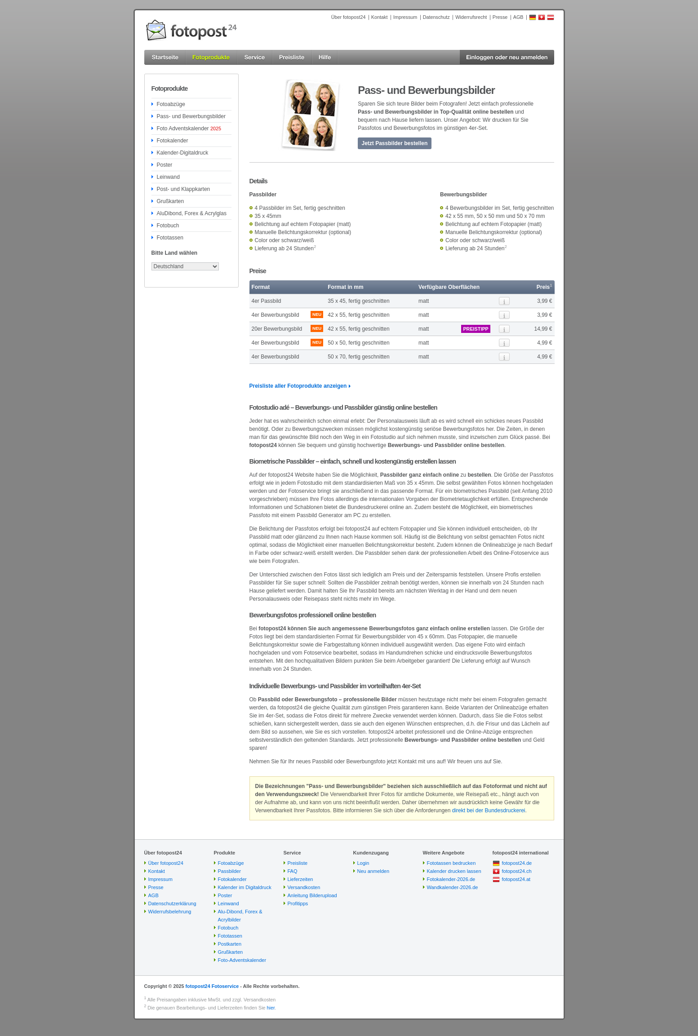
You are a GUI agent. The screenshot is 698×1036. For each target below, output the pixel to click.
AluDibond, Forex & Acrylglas (192, 213)
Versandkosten (304, 887)
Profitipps (298, 903)
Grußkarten (170, 201)
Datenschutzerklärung (172, 903)
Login (363, 863)
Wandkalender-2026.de (452, 887)
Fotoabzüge (171, 104)
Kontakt (379, 17)
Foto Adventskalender (189, 128)
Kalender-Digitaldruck (183, 153)
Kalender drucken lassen (454, 871)
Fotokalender (172, 140)
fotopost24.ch (517, 871)
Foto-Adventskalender (242, 960)
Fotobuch (168, 225)
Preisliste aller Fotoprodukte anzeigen (298, 386)
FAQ (293, 871)
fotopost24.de (517, 863)
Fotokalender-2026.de (451, 879)
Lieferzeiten (300, 879)
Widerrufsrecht (471, 17)
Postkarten (230, 944)
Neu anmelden (373, 871)
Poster (165, 165)
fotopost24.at (516, 879)
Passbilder (229, 871)
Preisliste (298, 863)
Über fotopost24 (348, 17)
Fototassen (170, 238)
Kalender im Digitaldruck (244, 887)
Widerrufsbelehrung (169, 911)
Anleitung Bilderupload (312, 895)
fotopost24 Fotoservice (212, 986)
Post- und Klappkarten (183, 189)
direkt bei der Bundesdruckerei (488, 810)
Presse (500, 17)
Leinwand (168, 177)
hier (271, 1007)
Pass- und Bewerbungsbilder (191, 116)
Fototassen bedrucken (451, 863)
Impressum (405, 17)
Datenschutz (436, 17)
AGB (518, 17)
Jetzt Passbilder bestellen (395, 143)
